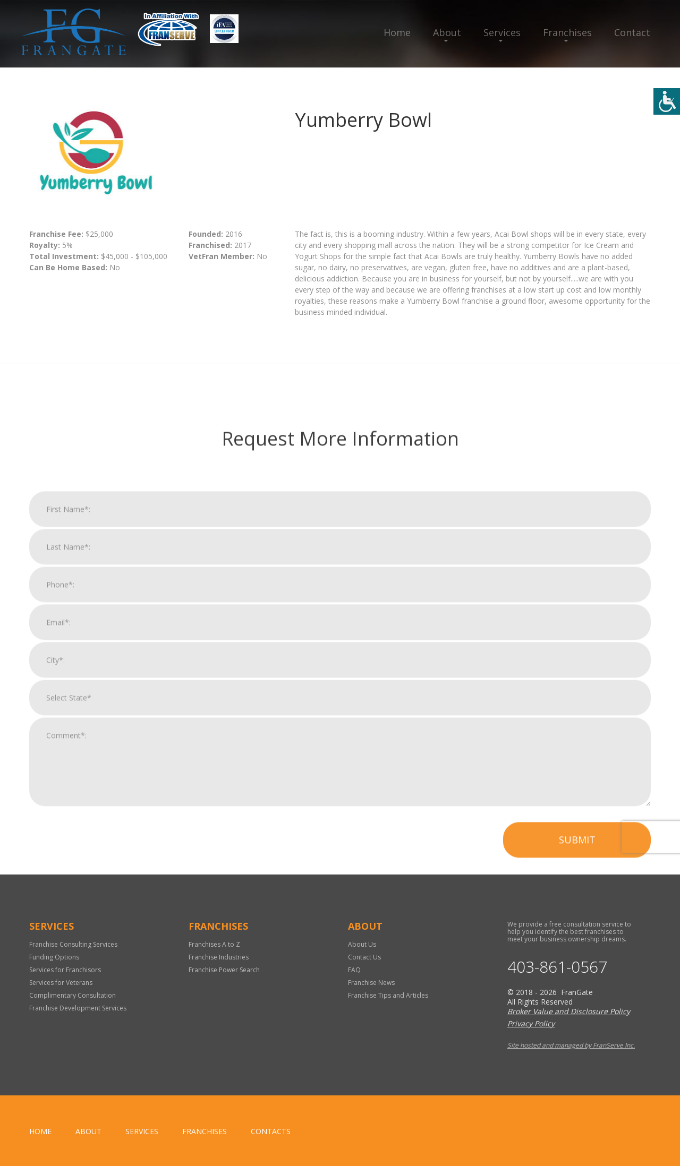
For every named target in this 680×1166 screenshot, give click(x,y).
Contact (632, 32)
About (447, 32)
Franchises (567, 32)
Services (502, 32)
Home (397, 32)
